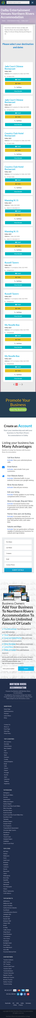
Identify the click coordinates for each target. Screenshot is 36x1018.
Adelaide (5, 864)
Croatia (6, 759)
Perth (4, 858)
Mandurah (6, 884)
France (6, 752)
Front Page (7, 729)
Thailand (6, 781)
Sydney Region (7, 804)
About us (6, 726)
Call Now (18, 87)
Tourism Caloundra (8, 973)
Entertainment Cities (13, 20)
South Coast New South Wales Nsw (13, 815)
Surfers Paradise (7, 905)
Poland (6, 770)
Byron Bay (6, 878)
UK (13, 1003)
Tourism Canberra (8, 960)
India (5, 766)
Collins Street (7, 929)
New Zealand (7, 748)
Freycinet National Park (9, 952)
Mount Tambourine (8, 891)
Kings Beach (6, 932)
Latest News (7, 715)
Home (3, 20)
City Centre (6, 938)
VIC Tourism (6, 964)
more (21, 384)
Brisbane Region (7, 821)
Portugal (6, 772)
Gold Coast (6, 860)
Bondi (4, 925)
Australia (6, 744)
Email (18, 79)
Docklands (6, 941)
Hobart (5, 889)
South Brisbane (7, 934)
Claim (18, 83)
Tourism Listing (7, 984)
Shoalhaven (6, 832)
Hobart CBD (6, 923)
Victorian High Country (9, 830)
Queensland (6, 799)
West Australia (7, 808)
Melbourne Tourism (8, 977)
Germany (6, 757)
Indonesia (6, 779)
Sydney (5, 853)
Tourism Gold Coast (8, 966)
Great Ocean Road (8, 843)
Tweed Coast (7, 837)
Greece (6, 768)
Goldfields (6, 841)
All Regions (6, 793)
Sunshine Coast (7, 817)
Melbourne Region (8, 801)
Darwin (5, 869)
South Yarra (6, 945)
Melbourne (6, 856)
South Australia (7, 812)
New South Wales (8, 795)
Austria (6, 774)
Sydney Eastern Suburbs (10, 907)
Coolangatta (6, 936)
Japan (5, 777)
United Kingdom (8, 761)
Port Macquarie (7, 886)
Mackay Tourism (7, 975)
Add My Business (18, 409)
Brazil (5, 763)
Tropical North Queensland (10, 828)
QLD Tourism (7, 962)
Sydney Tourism (7, 982)
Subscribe (6, 731)
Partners (6, 713)
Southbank (6, 910)
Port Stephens (7, 826)
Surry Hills (6, 949)
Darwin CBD (6, 918)
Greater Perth (7, 823)
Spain (5, 755)
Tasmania (5, 819)
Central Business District (10, 912)
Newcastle (6, 871)
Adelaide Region (7, 839)
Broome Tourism (7, 979)
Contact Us (7, 724)
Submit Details (18, 570)
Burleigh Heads (7, 943)
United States (8, 746)
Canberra (5, 867)
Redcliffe (5, 880)
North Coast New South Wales (11, 806)
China (15, 1005)
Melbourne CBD (7, 903)
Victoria (5, 797)
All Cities (5, 851)
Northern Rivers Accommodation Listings (18, 1016)
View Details (18, 91)
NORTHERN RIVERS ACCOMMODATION (18, 685)
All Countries (7, 741)
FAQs (5, 718)
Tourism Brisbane (8, 971)
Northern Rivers (7, 810)
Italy (5, 750)
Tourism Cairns (7, 968)
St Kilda (5, 927)
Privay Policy (7, 733)
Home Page (7, 709)
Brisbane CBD (7, 921)
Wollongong (6, 875)
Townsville (6, 882)
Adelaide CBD (7, 914)
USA (17, 1003)
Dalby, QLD (24, 20)
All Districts (6, 901)
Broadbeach (6, 916)
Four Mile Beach (7, 947)
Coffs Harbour (7, 893)
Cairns (5, 873)
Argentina (6, 783)
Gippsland (6, 834)
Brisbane (5, 862)
